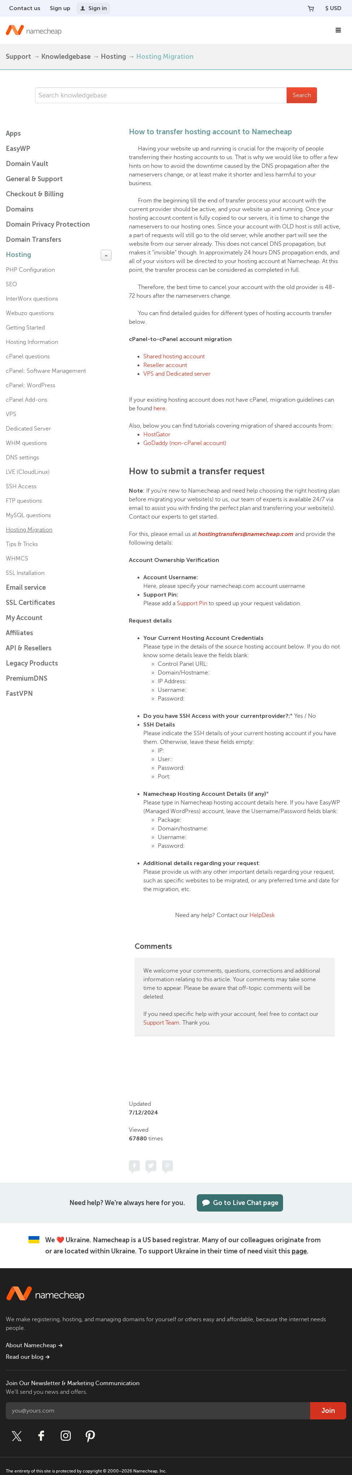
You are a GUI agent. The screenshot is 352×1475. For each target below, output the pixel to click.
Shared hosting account (174, 356)
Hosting (113, 57)
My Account (24, 618)
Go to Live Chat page (239, 1203)
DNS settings (22, 457)
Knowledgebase (66, 57)
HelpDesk (262, 915)
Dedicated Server (28, 429)
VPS (11, 414)
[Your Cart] (311, 8)
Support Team (161, 1023)
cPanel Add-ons (26, 400)
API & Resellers (29, 648)
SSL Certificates (30, 603)
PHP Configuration (30, 270)
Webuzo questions (30, 313)
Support (18, 57)
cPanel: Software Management (46, 371)
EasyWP (18, 149)
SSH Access (21, 486)
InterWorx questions (32, 299)
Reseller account (165, 365)
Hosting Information (32, 342)
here (159, 408)
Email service (26, 588)
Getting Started (25, 327)
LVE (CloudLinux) (28, 472)
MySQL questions (28, 515)
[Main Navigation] (338, 30)
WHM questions (26, 443)
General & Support (34, 179)
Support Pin (192, 603)
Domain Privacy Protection (48, 224)
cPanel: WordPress (30, 385)
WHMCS (17, 558)
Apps (13, 134)
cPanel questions (28, 356)
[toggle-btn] (106, 255)
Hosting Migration (165, 57)
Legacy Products (32, 663)
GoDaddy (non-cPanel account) (184, 443)
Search (302, 95)
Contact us (24, 8)
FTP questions (24, 501)
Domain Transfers (33, 240)
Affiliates (19, 633)
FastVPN (19, 694)
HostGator (156, 434)
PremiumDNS (26, 678)
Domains (20, 209)
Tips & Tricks (22, 544)
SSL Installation (25, 573)
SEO (11, 284)
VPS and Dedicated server (176, 374)
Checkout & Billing (35, 194)
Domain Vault (27, 164)
